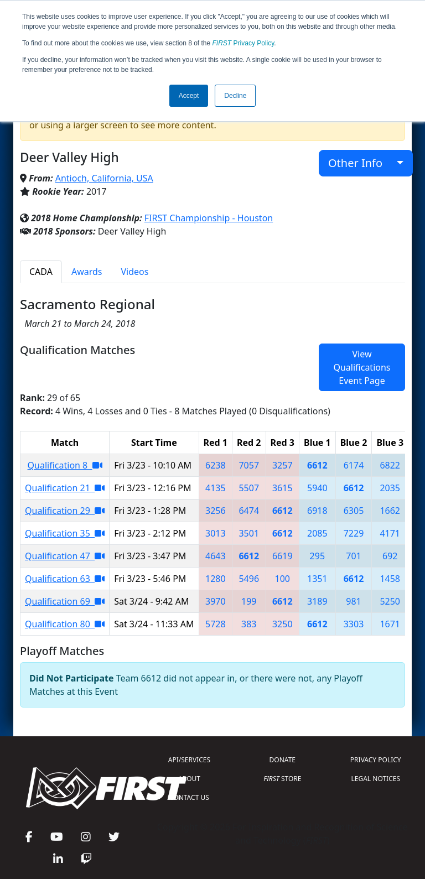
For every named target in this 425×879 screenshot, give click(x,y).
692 (389, 556)
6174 (354, 465)
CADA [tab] (41, 272)
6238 (215, 465)
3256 (215, 510)
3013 (215, 533)
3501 (249, 533)
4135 (215, 488)
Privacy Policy (243, 43)
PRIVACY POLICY (375, 759)
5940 (317, 488)
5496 (249, 579)
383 (248, 624)
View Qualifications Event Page (361, 367)
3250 (282, 624)
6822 (390, 465)
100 (282, 579)
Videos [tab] (135, 272)
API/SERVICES (189, 759)
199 (248, 601)
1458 (390, 579)
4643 (215, 556)
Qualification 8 (65, 465)
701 (353, 556)
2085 (317, 533)
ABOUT (189, 778)
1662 (390, 510)
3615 (282, 488)
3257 (282, 465)
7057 (249, 465)
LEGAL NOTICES (376, 778)
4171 (390, 533)
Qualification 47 (65, 556)
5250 (390, 601)
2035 (390, 488)
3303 (354, 624)
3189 (317, 601)
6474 (249, 510)
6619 (282, 556)
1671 (390, 624)
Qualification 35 (65, 533)
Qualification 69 (65, 601)
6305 (354, 510)
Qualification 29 (65, 510)
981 (353, 601)
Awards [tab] (86, 272)
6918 (317, 510)
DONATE (282, 759)
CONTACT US (189, 797)
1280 (215, 579)
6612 (317, 465)
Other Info (361, 162)
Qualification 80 (65, 624)
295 (317, 556)
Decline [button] (235, 96)
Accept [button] (189, 96)
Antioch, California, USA (104, 178)
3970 (215, 601)
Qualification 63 (65, 579)
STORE (282, 778)
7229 (354, 533)
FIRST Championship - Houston (208, 218)
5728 (215, 624)
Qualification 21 (65, 488)
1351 (317, 579)
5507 (249, 488)
